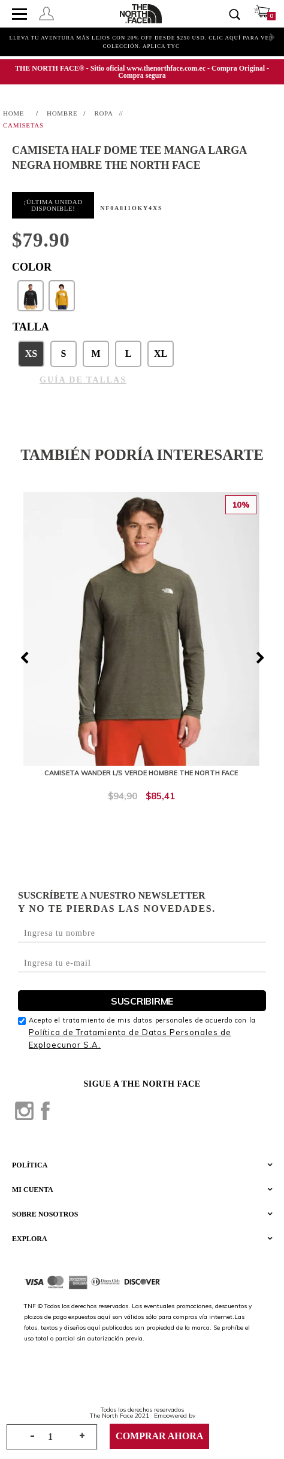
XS (31, 353)
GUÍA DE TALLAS (83, 380)
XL (160, 353)
